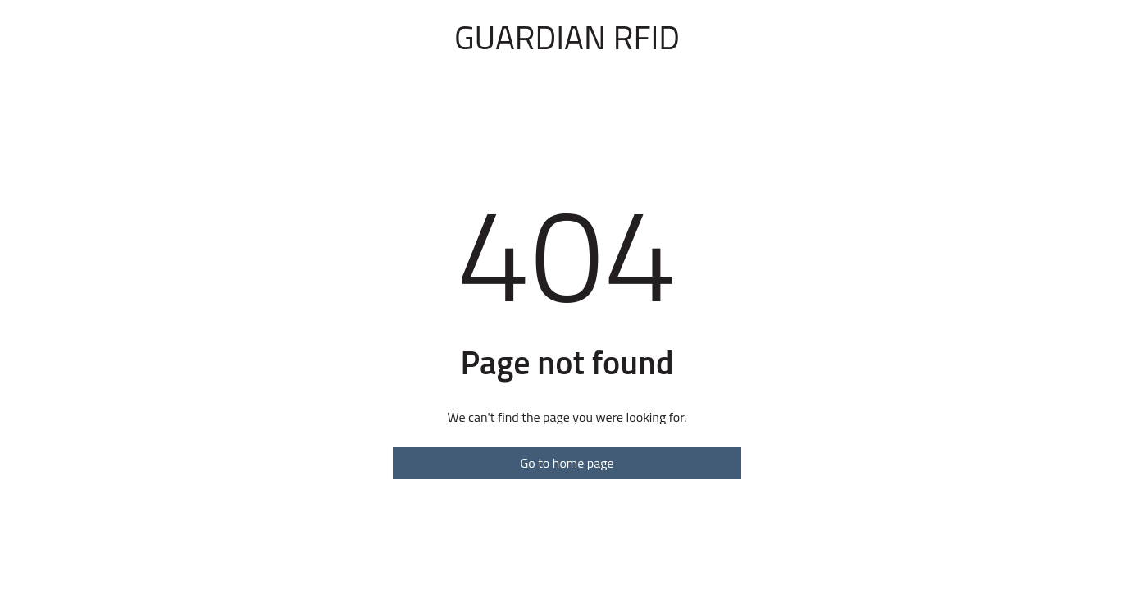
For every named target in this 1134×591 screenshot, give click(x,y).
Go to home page (566, 463)
